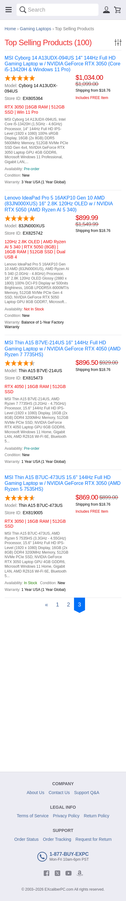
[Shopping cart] (117, 9)
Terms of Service (33, 815)
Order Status (26, 839)
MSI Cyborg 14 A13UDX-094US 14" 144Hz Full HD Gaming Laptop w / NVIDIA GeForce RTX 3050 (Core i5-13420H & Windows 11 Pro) (62, 63)
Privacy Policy (66, 815)
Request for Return (94, 839)
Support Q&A (86, 792)
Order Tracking (57, 839)
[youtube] (68, 873)
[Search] (23, 9)
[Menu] (8, 9)
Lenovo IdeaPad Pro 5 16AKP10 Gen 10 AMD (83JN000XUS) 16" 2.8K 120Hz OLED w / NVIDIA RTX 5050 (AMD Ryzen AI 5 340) (59, 203)
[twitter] (57, 873)
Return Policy (96, 815)
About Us (35, 792)
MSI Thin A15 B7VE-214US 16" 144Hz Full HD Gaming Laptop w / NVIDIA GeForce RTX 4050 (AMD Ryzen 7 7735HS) (62, 348)
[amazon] (79, 873)
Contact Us (59, 792)
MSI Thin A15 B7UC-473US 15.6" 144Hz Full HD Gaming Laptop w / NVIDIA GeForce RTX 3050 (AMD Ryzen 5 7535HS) (62, 483)
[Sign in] (106, 9)
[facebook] (46, 873)
